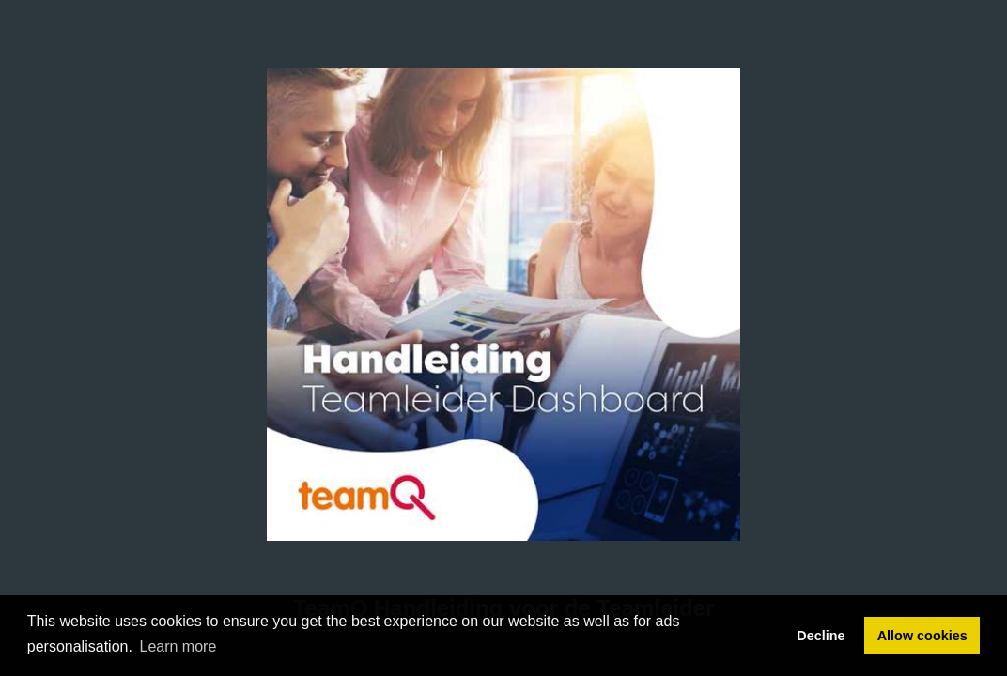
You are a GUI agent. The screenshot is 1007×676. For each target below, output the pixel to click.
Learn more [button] (178, 646)
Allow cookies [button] (922, 635)
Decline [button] (820, 635)
